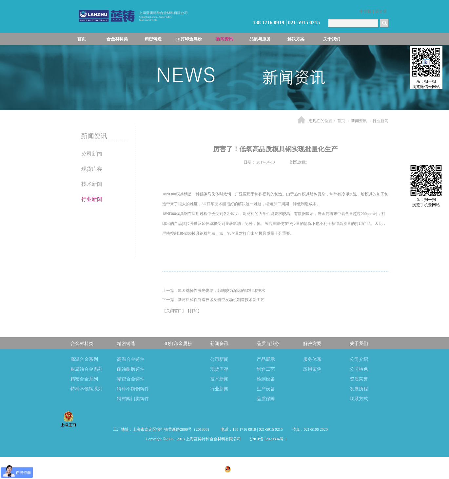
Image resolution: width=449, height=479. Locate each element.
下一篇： (213, 299)
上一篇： (213, 290)
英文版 (381, 11)
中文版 (365, 11)
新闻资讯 (359, 121)
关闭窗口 (174, 311)
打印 (194, 311)
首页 (81, 38)
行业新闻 (380, 121)
